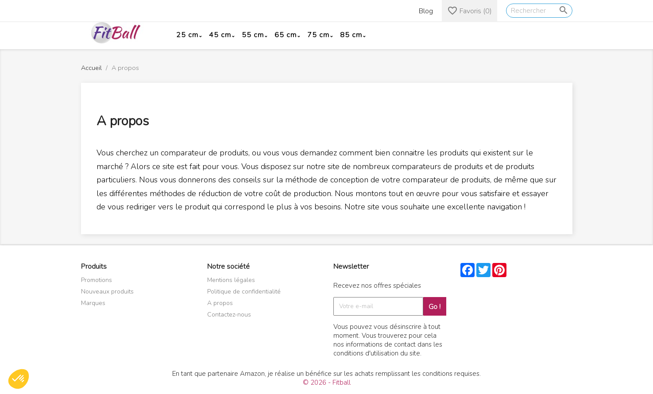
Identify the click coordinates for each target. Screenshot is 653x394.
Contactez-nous (229, 314)
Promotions (96, 280)
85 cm (351, 35)
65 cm (285, 35)
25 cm (187, 35)
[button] (18, 379)
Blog (426, 11)
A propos (220, 303)
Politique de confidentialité (244, 291)
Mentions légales (231, 280)
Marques (93, 303)
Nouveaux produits (107, 291)
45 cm (220, 35)
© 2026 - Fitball (327, 382)
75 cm (318, 35)
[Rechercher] (539, 11)
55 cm (253, 35)
